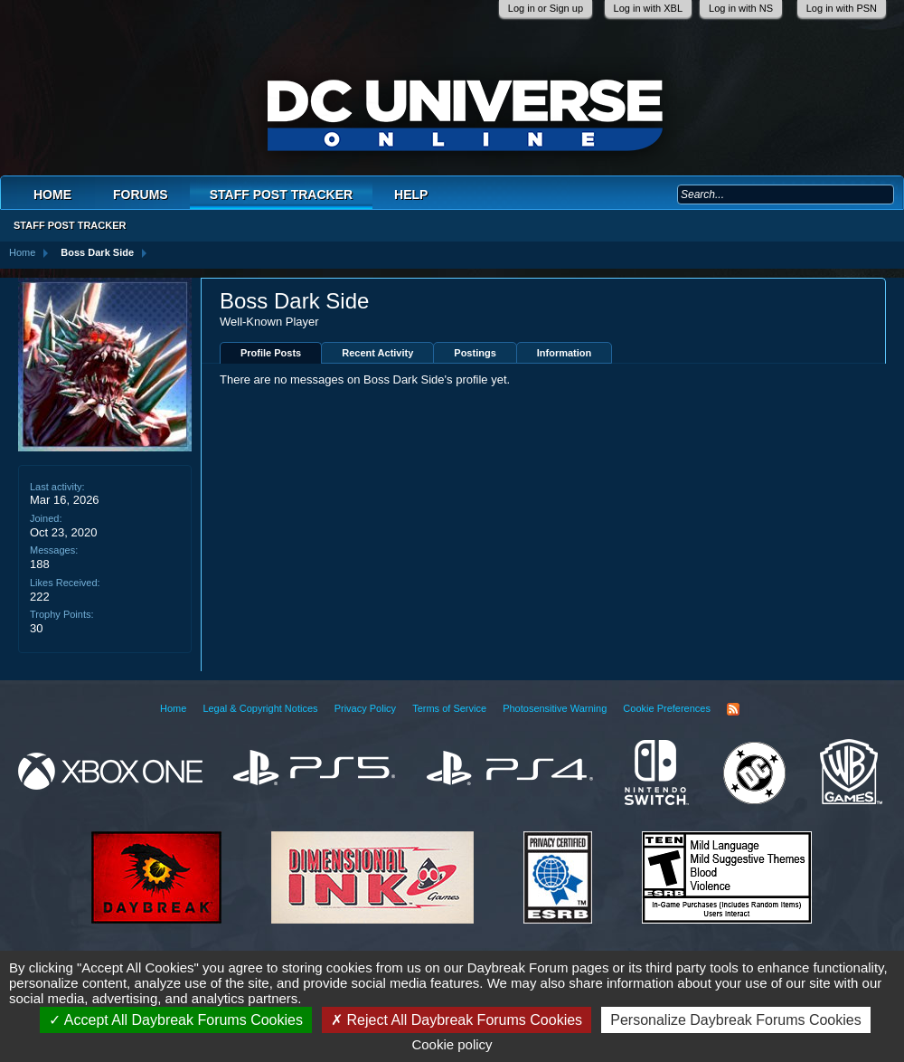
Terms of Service (449, 708)
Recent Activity (377, 352)
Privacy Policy (365, 708)
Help (411, 194)
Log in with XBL (648, 8)
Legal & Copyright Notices (259, 708)
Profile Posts (270, 352)
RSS (733, 709)
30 (36, 628)
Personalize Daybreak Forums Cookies (735, 1020)
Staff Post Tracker (281, 194)
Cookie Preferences (667, 708)
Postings (474, 352)
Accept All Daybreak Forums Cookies (176, 1020)
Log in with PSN (841, 8)
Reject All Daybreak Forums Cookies (456, 1020)
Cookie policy (451, 1044)
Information (564, 352)
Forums (140, 194)
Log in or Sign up (545, 8)
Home (52, 194)
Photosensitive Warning (555, 708)
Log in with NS (741, 8)
